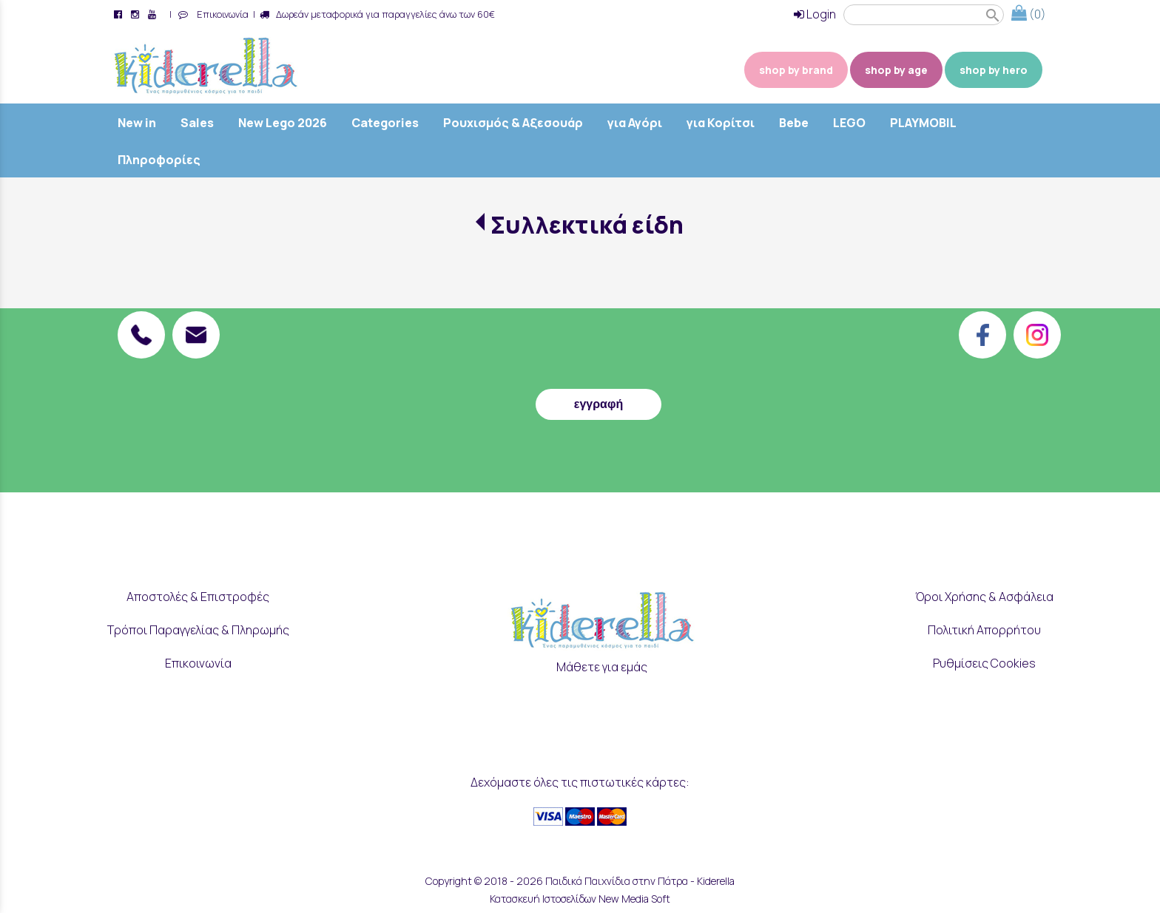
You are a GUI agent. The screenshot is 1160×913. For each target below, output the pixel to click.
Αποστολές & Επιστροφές (198, 596)
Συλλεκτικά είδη (587, 224)
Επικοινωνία (220, 14)
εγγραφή (598, 404)
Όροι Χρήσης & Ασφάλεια (984, 596)
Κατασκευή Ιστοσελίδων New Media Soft (580, 899)
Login (815, 14)
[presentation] (598, 345)
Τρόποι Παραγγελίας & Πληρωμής (198, 630)
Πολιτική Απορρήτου (984, 630)
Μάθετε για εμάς (601, 667)
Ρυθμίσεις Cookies (984, 663)
